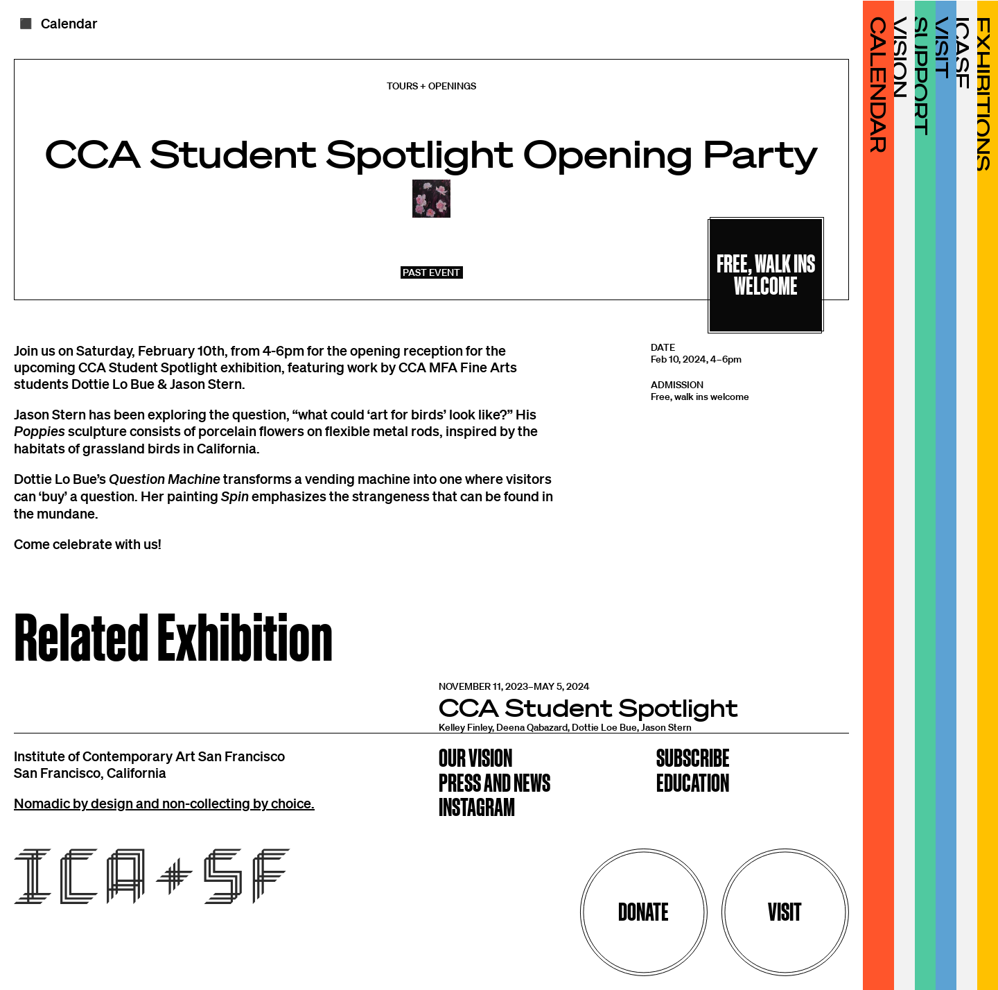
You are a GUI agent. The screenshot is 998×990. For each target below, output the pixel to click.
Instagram (477, 809)
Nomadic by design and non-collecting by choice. (164, 802)
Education (692, 784)
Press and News (494, 784)
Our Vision (475, 759)
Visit (785, 912)
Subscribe (693, 759)
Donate (643, 912)
